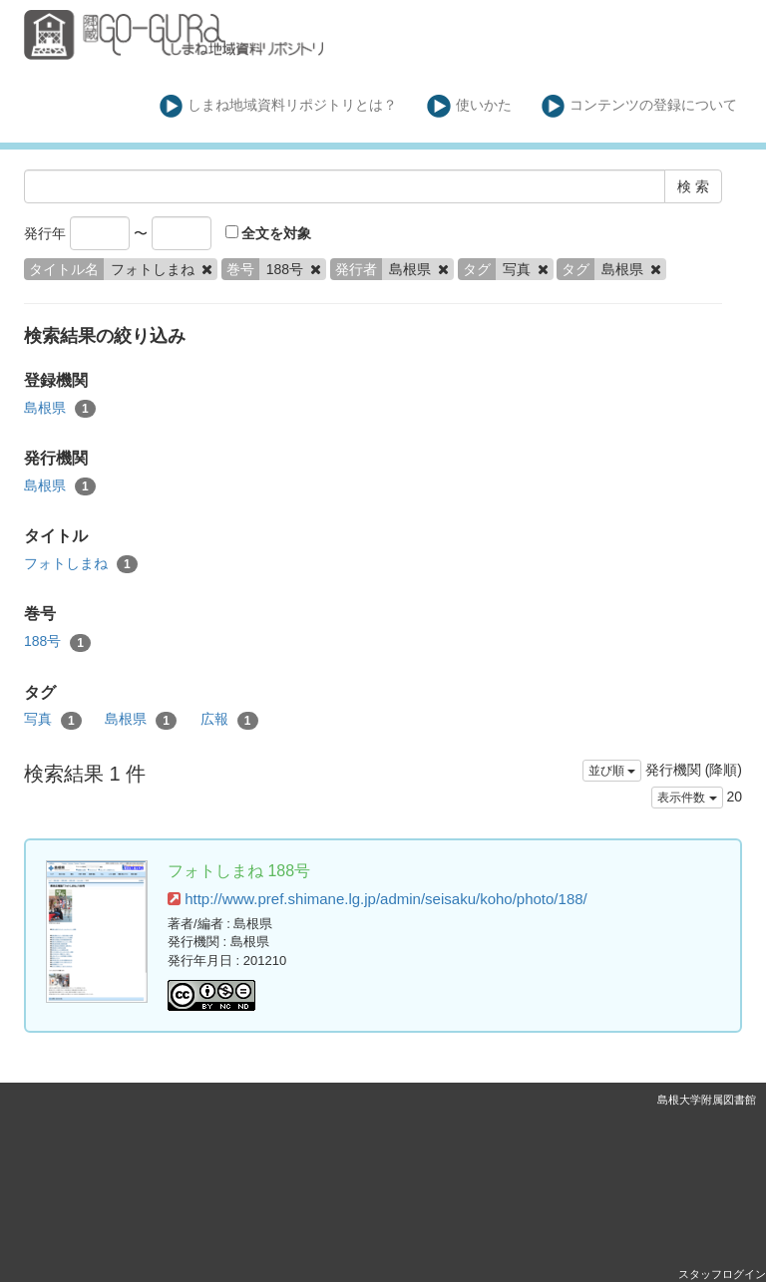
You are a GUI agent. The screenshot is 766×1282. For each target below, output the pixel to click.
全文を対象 (268, 233)
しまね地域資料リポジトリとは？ (279, 106)
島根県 (60, 409)
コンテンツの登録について (640, 106)
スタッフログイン (722, 1274)
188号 (57, 642)
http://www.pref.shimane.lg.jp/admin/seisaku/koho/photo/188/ (377, 898)
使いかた (469, 106)
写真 (53, 720)
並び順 (611, 771)
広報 (229, 720)
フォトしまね (81, 564)
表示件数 (686, 797)
